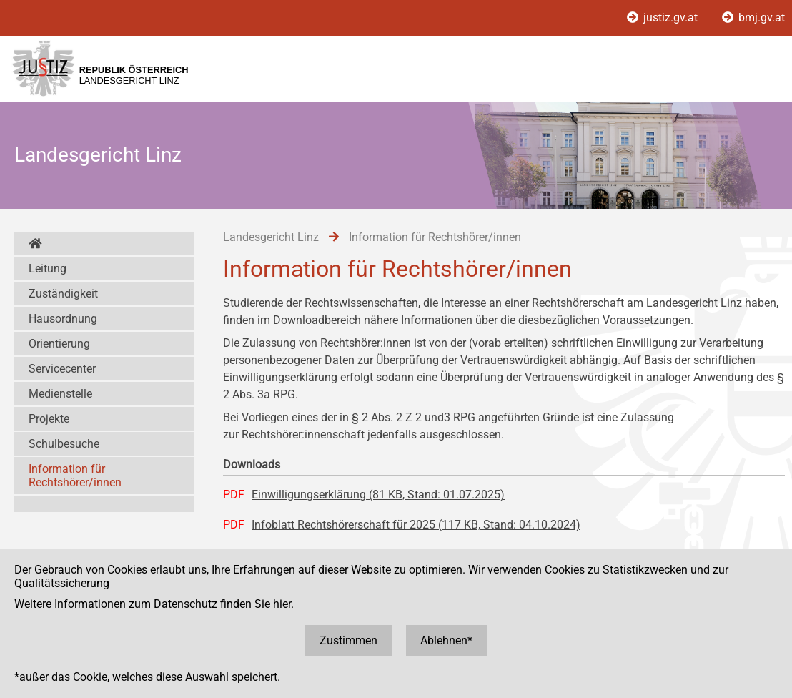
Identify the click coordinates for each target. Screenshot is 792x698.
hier (282, 604)
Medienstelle (60, 393)
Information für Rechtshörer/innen (75, 475)
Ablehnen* (446, 640)
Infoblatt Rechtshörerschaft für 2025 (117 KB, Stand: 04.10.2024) (416, 524)
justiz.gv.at (664, 17)
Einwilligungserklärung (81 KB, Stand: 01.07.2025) (378, 494)
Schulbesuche (64, 444)
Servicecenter (62, 368)
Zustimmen (348, 640)
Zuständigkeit (63, 293)
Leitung (47, 268)
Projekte (49, 419)
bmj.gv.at (753, 17)
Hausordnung (63, 318)
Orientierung (59, 343)
